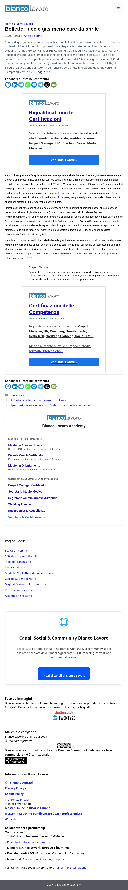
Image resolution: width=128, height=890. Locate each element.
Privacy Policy (14, 788)
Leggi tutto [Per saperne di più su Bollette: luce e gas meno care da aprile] (43, 72)
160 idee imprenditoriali (21, 556)
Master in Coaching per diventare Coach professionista (43, 814)
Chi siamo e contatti (19, 782)
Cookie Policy (14, 794)
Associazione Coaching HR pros (43, 859)
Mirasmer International (71, 867)
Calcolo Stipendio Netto (20, 579)
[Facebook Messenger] (34, 85)
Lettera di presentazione (38, 573)
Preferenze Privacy (17, 799)
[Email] (54, 85)
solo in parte (62, 197)
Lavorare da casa (16, 567)
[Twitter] (41, 85)
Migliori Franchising (18, 562)
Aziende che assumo (18, 596)
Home (9, 24)
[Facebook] (8, 85)
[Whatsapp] (28, 85)
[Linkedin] (15, 85)
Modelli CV (12, 573)
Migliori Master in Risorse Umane (27, 584)
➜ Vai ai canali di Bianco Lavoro (63, 676)
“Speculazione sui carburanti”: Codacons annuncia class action (51, 405)
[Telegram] (21, 85)
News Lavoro (24, 24)
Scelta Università (16, 550)
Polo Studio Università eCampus (28, 842)
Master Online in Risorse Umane (27, 808)
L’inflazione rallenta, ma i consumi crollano (38, 400)
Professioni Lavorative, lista (23, 590)
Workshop (12, 819)
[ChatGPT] (47, 85)
